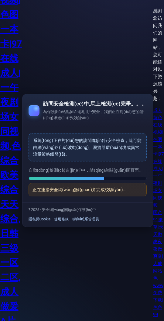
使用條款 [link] (61, 219)
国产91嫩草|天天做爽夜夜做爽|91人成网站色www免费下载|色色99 (158, 263)
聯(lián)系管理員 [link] (85, 219)
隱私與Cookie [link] (40, 219)
